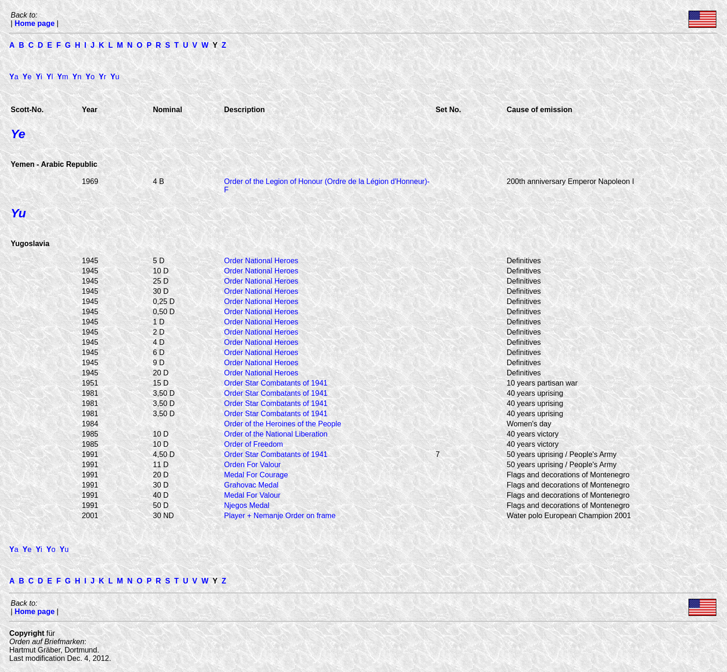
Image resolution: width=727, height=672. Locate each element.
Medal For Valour (252, 495)
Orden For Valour (252, 465)
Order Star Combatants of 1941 (275, 383)
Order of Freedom (253, 444)
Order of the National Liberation (275, 434)
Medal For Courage (256, 475)
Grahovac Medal (251, 485)
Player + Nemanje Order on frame (280, 516)
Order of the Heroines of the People (282, 424)
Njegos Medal (246, 505)
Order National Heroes (261, 261)
